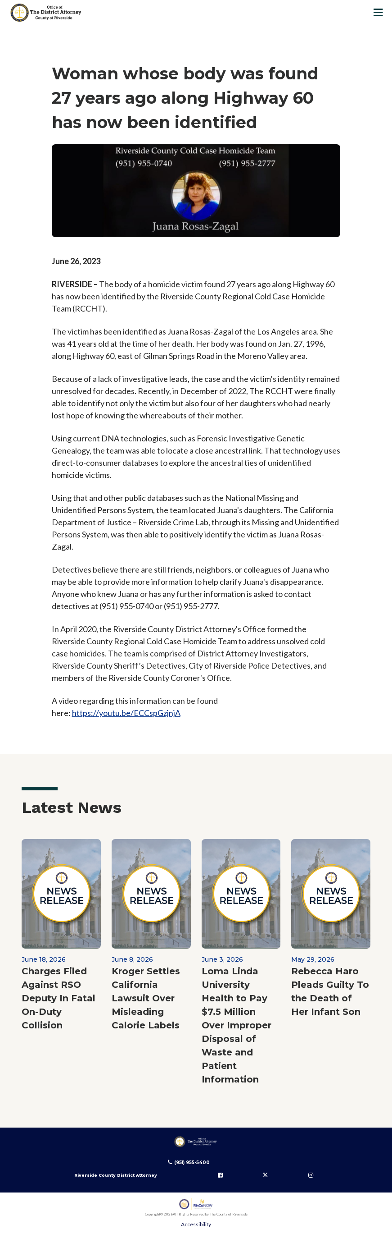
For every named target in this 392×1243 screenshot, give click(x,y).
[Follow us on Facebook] (220, 1175)
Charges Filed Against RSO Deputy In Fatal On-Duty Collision (58, 998)
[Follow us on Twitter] (265, 1175)
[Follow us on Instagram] (310, 1175)
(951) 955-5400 (192, 1162)
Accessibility (196, 1224)
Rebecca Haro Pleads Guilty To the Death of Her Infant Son (330, 991)
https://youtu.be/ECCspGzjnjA (126, 713)
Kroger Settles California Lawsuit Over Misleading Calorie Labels (146, 998)
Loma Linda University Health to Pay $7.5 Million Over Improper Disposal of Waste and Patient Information (236, 1025)
